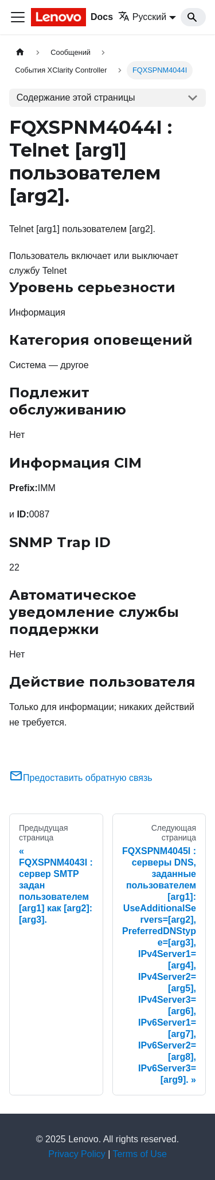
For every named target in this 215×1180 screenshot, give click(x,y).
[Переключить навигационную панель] (17, 17)
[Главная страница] (20, 52)
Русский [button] (142, 17)
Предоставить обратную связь (81, 778)
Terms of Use (140, 1154)
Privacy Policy (76, 1154)
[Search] (193, 17)
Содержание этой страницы (76, 97)
